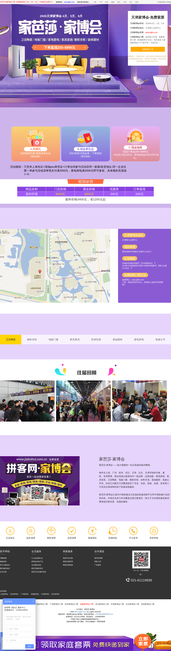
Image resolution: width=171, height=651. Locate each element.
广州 (100, 2)
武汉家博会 (55, 594)
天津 (124, 2)
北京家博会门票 (132, 604)
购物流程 (3, 561)
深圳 (136, 2)
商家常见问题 (68, 558)
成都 (112, 2)
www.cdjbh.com (80, 612)
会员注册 (3, 572)
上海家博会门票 (41, 604)
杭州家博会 (14, 594)
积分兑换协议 (5, 565)
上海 (94, 2)
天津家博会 (45, 594)
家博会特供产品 (37, 561)
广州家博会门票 (56, 604)
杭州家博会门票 (71, 604)
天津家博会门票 (117, 604)
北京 (130, 2)
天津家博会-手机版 (164, 2)
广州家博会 (25, 594)
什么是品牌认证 (37, 558)
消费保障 (3, 558)
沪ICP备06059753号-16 (104, 614)
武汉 (118, 2)
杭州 (106, 2)
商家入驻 (97, 561)
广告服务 (97, 565)
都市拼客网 (98, 558)
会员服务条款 (36, 565)
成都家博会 (35, 594)
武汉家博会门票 (102, 604)
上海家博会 (4, 594)
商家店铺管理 (68, 561)
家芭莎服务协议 (37, 568)
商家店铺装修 (68, 565)
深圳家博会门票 (147, 604)
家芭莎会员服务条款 (38, 572)
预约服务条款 (5, 568)
